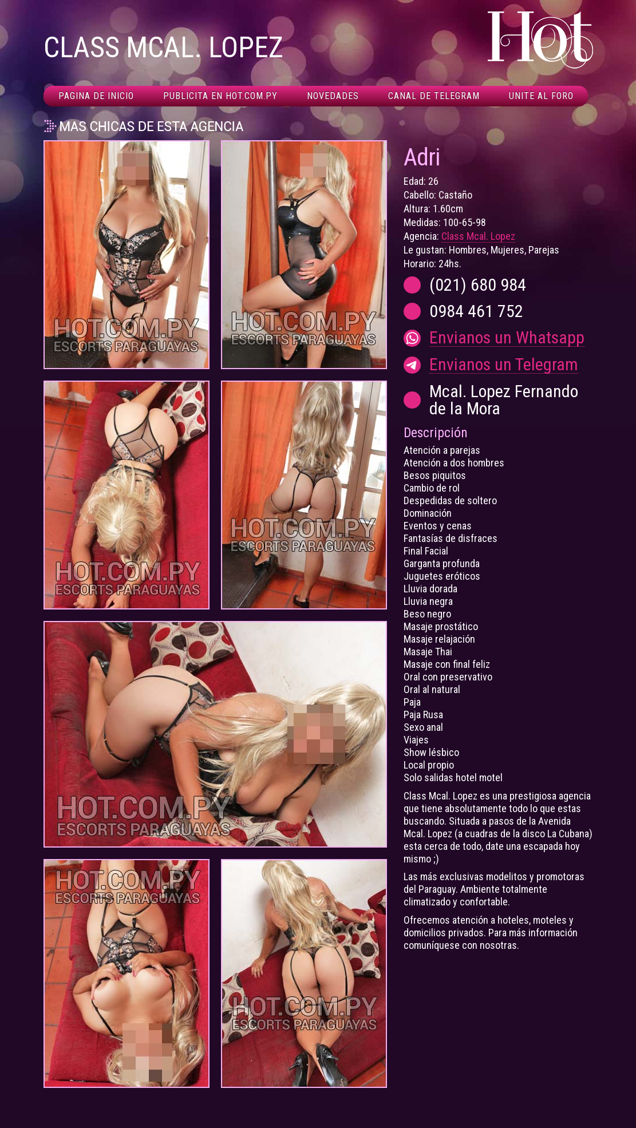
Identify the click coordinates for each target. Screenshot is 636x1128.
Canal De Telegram (434, 95)
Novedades (333, 95)
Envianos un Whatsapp (506, 338)
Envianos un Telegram (503, 365)
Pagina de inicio (96, 95)
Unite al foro (541, 95)
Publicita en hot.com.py (220, 95)
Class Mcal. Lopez (478, 236)
